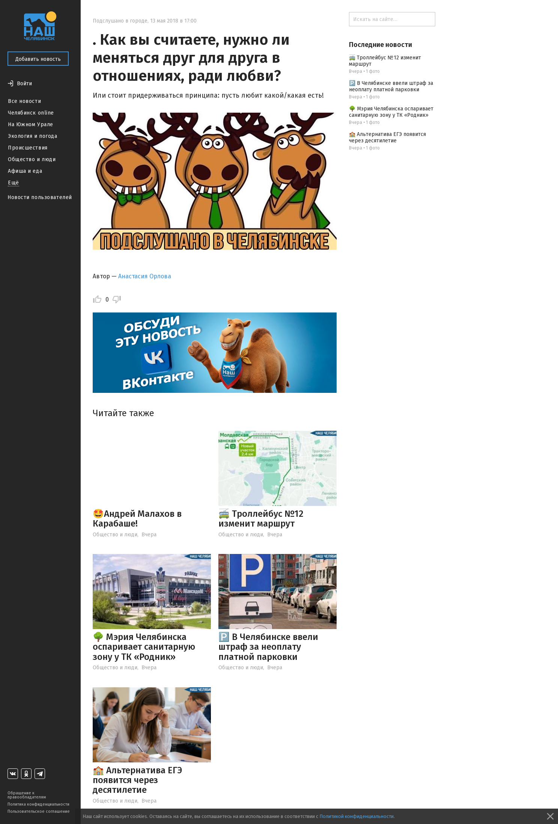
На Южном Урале (30, 124)
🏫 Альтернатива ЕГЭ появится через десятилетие (137, 780)
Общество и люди (32, 159)
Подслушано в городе (120, 21)
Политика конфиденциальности (38, 804)
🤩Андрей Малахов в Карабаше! (137, 519)
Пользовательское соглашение (39, 811)
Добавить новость (38, 59)
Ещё (13, 183)
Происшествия (28, 148)
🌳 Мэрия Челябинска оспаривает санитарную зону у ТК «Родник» (144, 647)
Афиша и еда (25, 171)
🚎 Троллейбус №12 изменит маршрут (261, 519)
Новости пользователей (40, 197)
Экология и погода (32, 136)
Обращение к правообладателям (27, 795)
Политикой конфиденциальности (356, 816)
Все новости (24, 101)
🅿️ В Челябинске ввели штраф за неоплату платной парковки (268, 647)
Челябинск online (31, 113)
